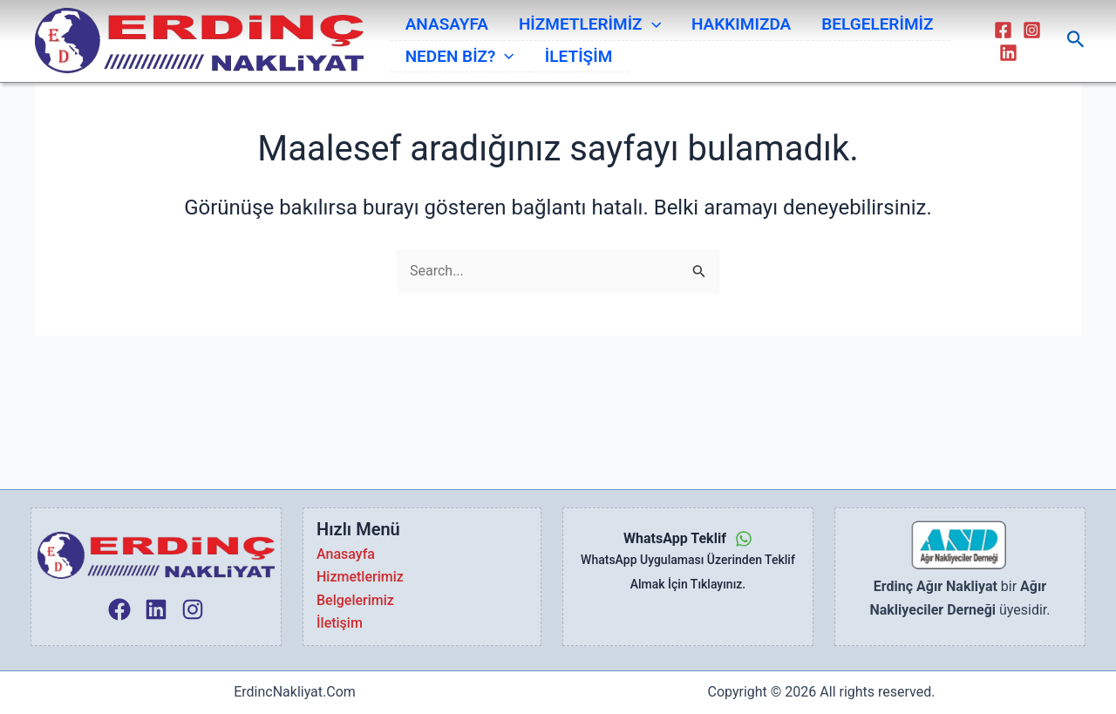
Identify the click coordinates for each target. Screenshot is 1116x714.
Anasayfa (345, 554)
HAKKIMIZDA (717, 20)
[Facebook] (999, 32)
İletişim (339, 623)
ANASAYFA (440, 20)
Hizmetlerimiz (360, 576)
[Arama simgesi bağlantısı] (1075, 43)
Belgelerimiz (355, 600)
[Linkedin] (1005, 54)
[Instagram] (1028, 32)
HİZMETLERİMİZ (575, 20)
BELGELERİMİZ (846, 20)
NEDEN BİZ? (453, 63)
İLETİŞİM (563, 62)
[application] (637, 20)
